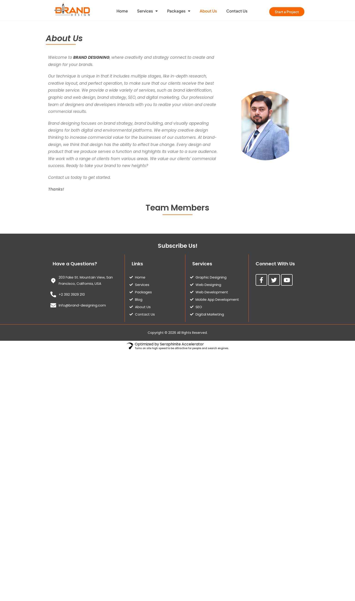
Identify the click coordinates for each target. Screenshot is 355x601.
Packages (178, 11)
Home (122, 10)
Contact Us (237, 10)
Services (147, 11)
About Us (208, 10)
